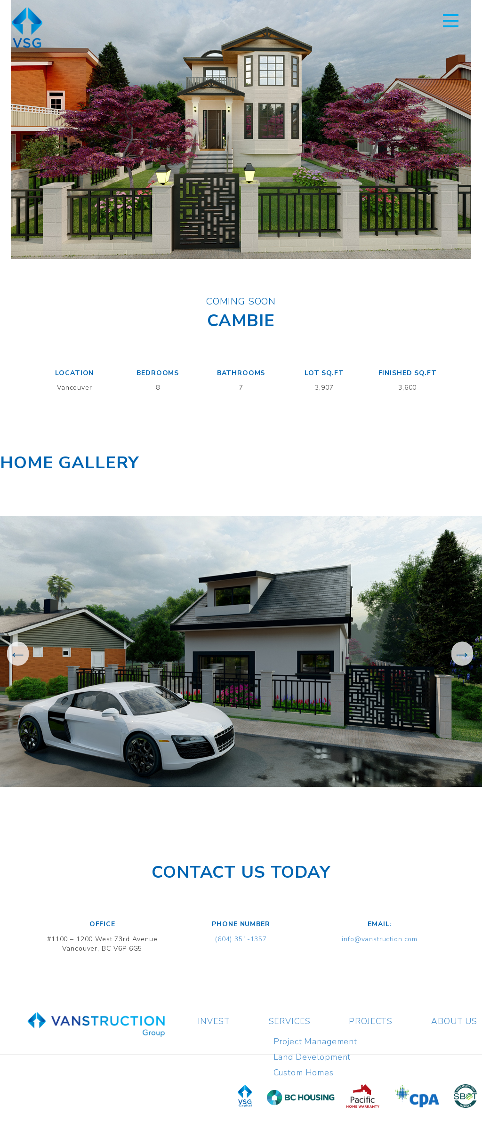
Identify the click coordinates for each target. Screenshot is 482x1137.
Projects (371, 1021)
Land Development (312, 1057)
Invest (214, 1021)
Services (290, 1021)
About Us (454, 1021)
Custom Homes (303, 1072)
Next (462, 654)
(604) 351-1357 (241, 939)
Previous (18, 654)
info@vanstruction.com (380, 939)
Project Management (315, 1041)
